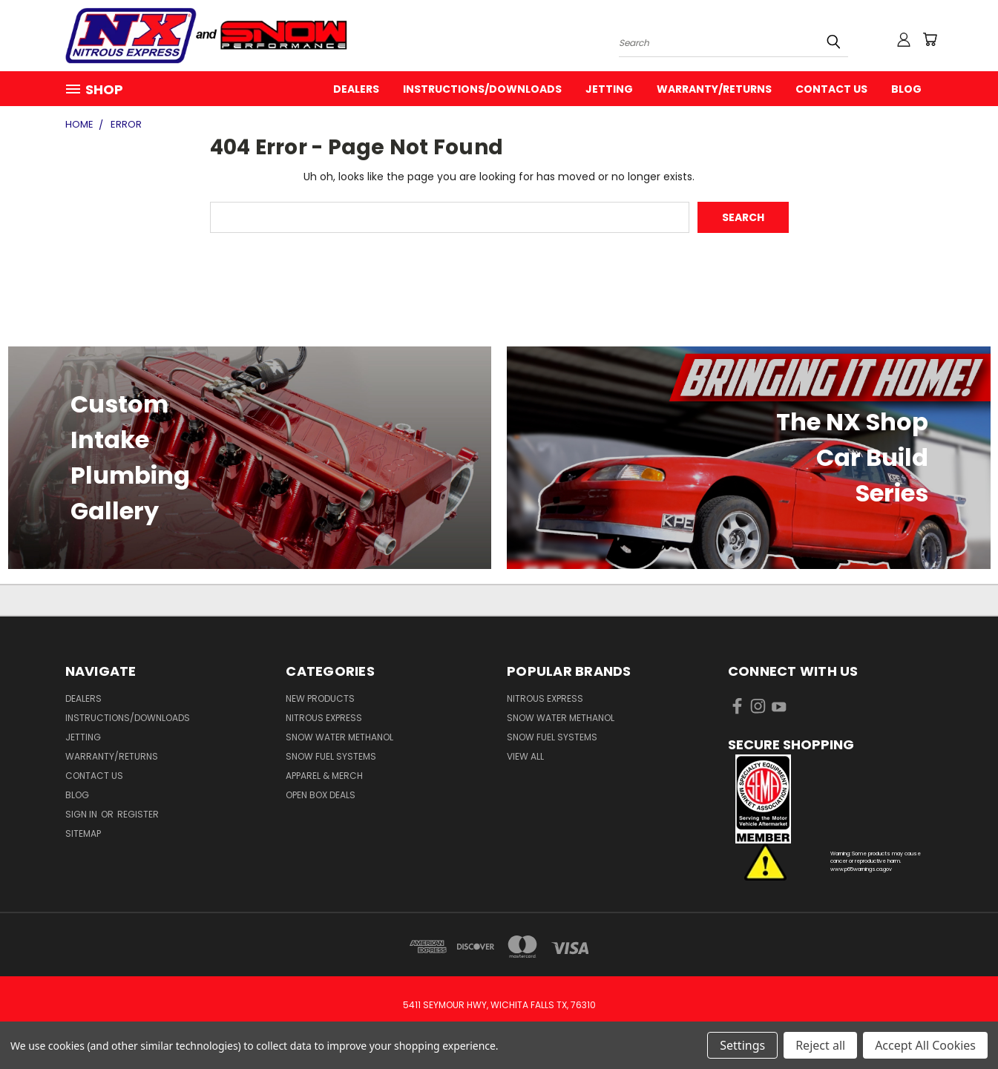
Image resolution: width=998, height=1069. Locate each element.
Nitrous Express (324, 717)
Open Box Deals (320, 795)
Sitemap (83, 833)
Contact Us (831, 89)
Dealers (356, 89)
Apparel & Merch (324, 775)
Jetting (609, 89)
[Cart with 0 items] (929, 39)
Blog (906, 89)
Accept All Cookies (925, 1045)
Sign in (82, 814)
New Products (320, 698)
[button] (830, 798)
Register (138, 814)
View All (525, 756)
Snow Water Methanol (339, 737)
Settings (742, 1045)
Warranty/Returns (714, 89)
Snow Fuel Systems (331, 756)
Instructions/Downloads (482, 89)
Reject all (820, 1045)
